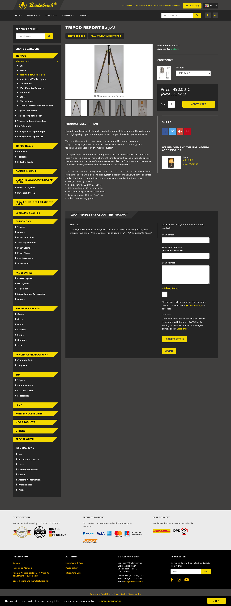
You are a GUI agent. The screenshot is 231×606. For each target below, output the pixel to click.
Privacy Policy (194, 305)
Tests (20, 465)
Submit (169, 351)
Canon (19, 314)
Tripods (21, 55)
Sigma (19, 335)
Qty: (163, 104)
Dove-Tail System (25, 188)
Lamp (19, 405)
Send (205, 571)
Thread (180, 68)
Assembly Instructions (29, 480)
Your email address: (172, 249)
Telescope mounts (25, 243)
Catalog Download (27, 470)
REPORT (22, 70)
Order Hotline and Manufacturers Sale (31, 581)
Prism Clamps (23, 248)
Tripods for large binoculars (30, 121)
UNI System (22, 284)
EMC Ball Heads (24, 391)
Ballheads (21, 152)
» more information (109, 601)
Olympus (20, 340)
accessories (22, 396)
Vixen (19, 345)
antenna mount (24, 385)
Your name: (168, 235)
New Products (25, 422)
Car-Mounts (24, 84)
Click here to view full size (109, 96)
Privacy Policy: (171, 288)
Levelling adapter (28, 213)
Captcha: (166, 314)
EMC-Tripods (23, 126)
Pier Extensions (24, 258)
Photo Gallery (128, 5)
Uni (19, 454)
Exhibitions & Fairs (144, 5)
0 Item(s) (192, 5)
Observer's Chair (24, 237)
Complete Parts (24, 360)
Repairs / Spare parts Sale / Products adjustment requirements (31, 574)
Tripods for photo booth (28, 116)
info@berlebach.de (133, 581)
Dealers (176, 5)
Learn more (182, 329)
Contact (84, 15)
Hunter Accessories (29, 413)
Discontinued (25, 101)
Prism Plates (22, 253)
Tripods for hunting (26, 111)
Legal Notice (135, 594)
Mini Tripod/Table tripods (31, 79)
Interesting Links (73, 573)
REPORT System (24, 278)
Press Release (24, 485)
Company (68, 15)
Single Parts (22, 365)
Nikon (19, 324)
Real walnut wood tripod (106, 36)
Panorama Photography (32, 354)
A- (215, 15)
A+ (208, 15)
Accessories (22, 263)
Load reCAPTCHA (174, 339)
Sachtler (20, 330)
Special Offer (25, 439)
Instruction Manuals (162, 5)
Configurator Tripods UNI (29, 137)
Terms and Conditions (100, 594)
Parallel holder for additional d (35, 203)
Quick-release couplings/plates (34, 181)
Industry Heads (24, 162)
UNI (20, 66)
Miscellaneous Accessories (30, 294)
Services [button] (51, 15)
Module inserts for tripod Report (35, 106)
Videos (21, 490)
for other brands (28, 308)
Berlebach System (25, 193)
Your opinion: (169, 263)
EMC (18, 374)
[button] (165, 131)
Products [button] (33, 15)
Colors (20, 475)
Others (20, 431)
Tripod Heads (24, 146)
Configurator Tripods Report (31, 132)
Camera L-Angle (26, 171)
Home (18, 15)
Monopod (23, 92)
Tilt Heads (21, 157)
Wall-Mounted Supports (30, 88)
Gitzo (19, 319)
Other (21, 97)
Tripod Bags (22, 289)
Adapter (20, 232)
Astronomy (23, 221)
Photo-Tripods (76, 36)
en (208, 5)
